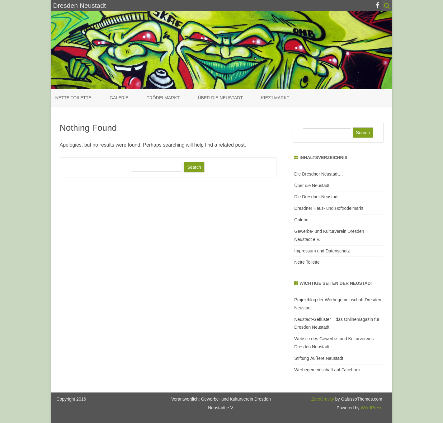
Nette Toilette (73, 97)
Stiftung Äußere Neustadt (318, 358)
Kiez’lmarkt (275, 97)
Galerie (119, 97)
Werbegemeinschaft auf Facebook (327, 369)
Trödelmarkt (163, 97)
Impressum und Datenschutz (322, 250)
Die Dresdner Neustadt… (318, 174)
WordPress (371, 407)
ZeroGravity (322, 399)
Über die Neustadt (220, 97)
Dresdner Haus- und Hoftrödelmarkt (328, 208)
